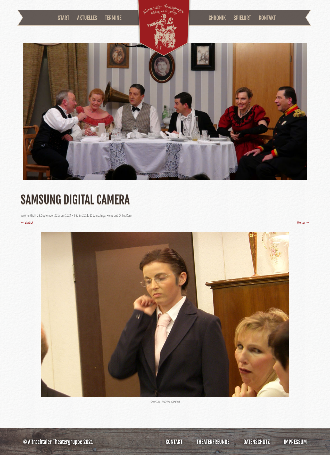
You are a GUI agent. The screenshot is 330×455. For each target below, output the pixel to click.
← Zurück (27, 222)
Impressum (295, 442)
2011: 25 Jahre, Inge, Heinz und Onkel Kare (107, 215)
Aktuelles (87, 18)
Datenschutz (256, 442)
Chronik (217, 18)
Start (63, 18)
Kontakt (267, 18)
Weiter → (303, 222)
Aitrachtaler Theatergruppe (163, 29)
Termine (113, 18)
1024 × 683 (72, 215)
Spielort (242, 18)
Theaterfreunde (212, 442)
